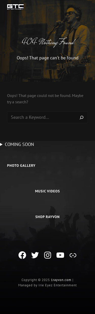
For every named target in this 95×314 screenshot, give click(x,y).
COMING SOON (19, 144)
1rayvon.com (61, 280)
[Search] (81, 117)
